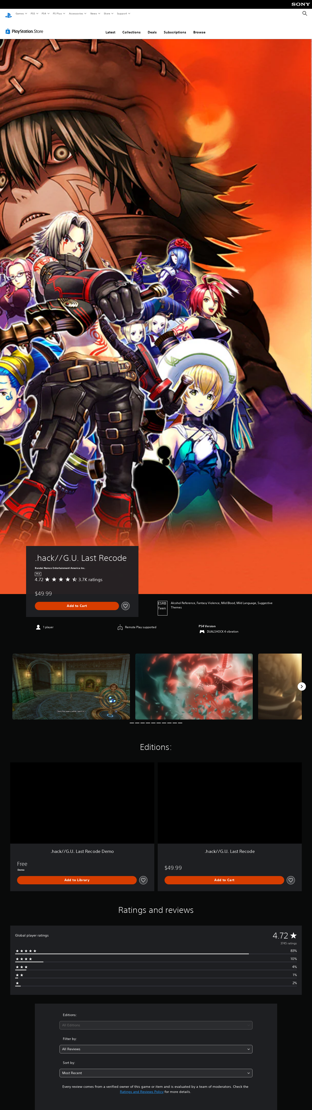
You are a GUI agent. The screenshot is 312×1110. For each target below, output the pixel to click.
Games (19, 13)
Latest (110, 27)
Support (122, 13)
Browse (199, 27)
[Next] (302, 682)
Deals (152, 27)
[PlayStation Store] (25, 26)
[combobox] (156, 1020)
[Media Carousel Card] (71, 682)
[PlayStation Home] (8, 14)
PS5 (32, 13)
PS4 (43, 13)
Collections (131, 27)
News (93, 13)
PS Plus (57, 13)
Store (107, 13)
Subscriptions (175, 27)
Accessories (76, 13)
